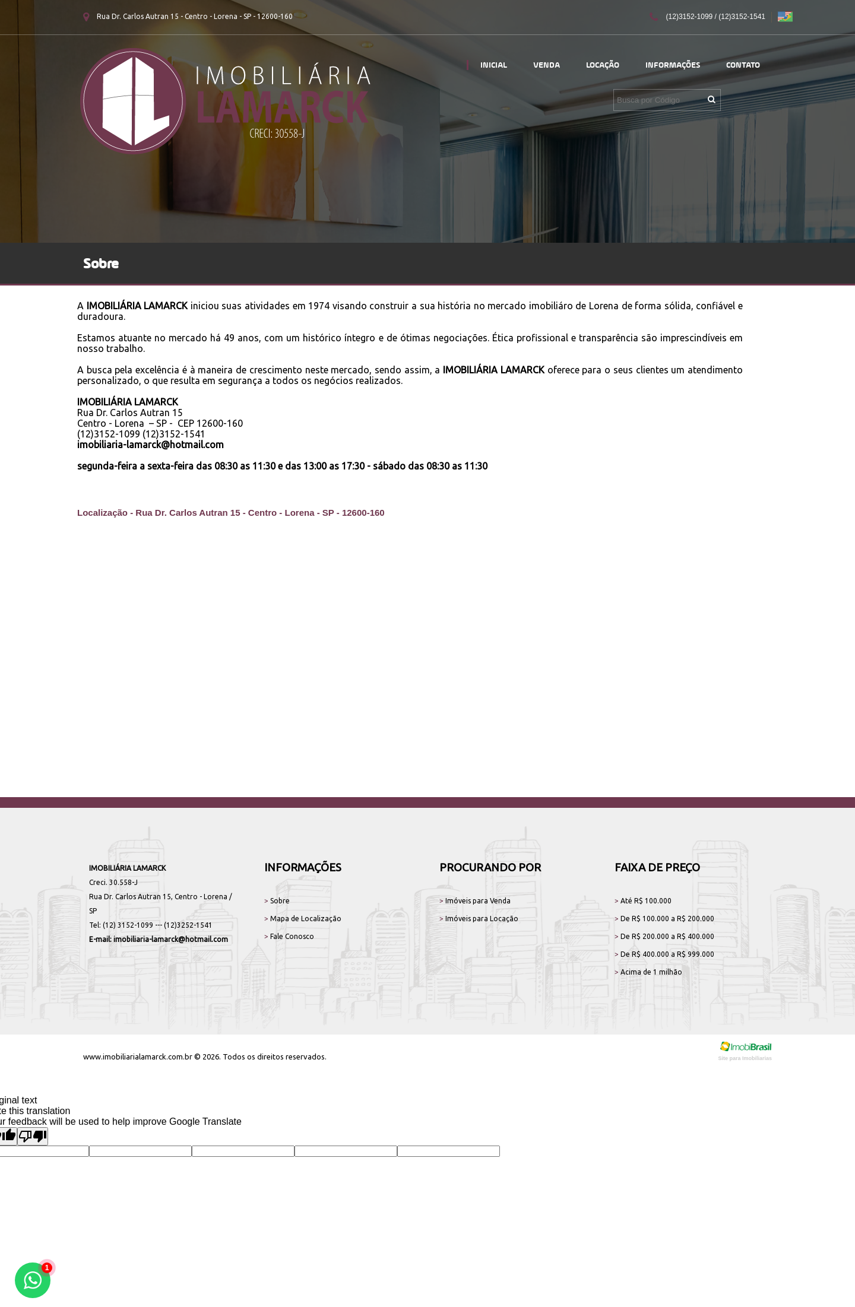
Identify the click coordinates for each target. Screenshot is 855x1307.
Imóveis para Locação (478, 918)
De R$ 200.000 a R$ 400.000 (664, 936)
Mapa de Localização (302, 918)
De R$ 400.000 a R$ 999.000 (664, 954)
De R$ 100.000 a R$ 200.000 (664, 918)
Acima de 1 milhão (648, 972)
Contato (743, 65)
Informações (672, 65)
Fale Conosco (289, 936)
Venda (546, 65)
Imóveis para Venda (475, 901)
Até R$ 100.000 (643, 901)
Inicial (493, 65)
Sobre (277, 901)
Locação (602, 65)
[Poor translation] (32, 1136)
